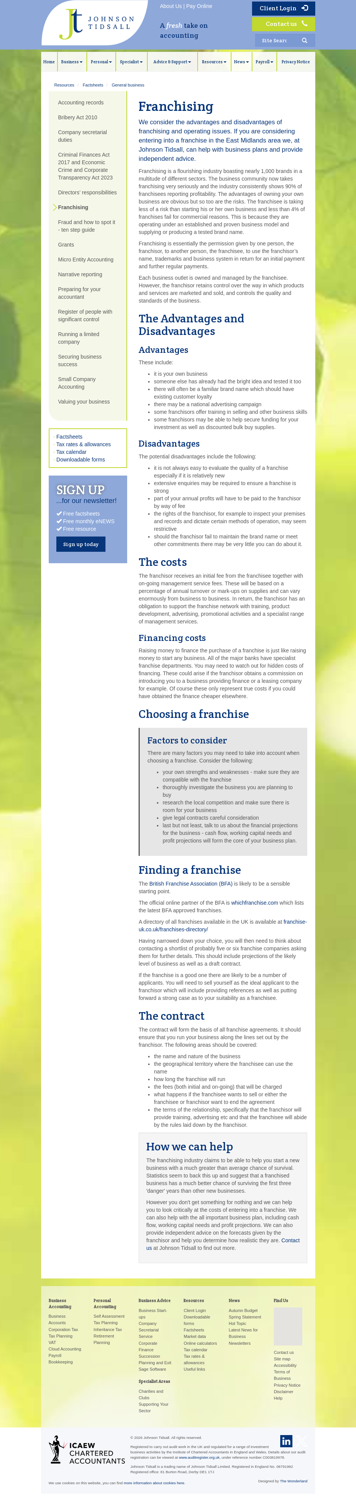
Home (49, 61)
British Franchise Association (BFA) (191, 884)
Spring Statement (245, 1317)
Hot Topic (237, 1323)
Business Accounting (60, 1303)
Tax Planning (61, 1336)
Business (72, 61)
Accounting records (81, 102)
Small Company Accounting (77, 383)
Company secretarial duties (82, 136)
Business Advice (155, 1300)
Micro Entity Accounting (86, 259)
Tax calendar (71, 452)
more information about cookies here (154, 1483)
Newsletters (240, 1343)
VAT (52, 1342)
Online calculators (200, 1343)
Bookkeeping (61, 1362)
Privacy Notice (296, 61)
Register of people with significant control (85, 315)
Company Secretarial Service (149, 1330)
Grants (66, 245)
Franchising (73, 207)
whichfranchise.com (254, 903)
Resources (214, 61)
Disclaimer (283, 1391)
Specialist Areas (154, 1381)
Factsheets (93, 85)
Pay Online (199, 6)
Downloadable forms (80, 460)
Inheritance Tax (108, 1329)
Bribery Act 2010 (77, 117)
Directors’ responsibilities (87, 192)
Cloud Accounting (65, 1349)
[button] (288, 1319)
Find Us (281, 1300)
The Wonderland (293, 1481)
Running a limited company (78, 338)
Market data (195, 1336)
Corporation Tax (63, 1329)
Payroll (264, 61)
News (241, 61)
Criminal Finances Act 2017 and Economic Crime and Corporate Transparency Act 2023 (85, 166)
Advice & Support (172, 61)
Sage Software (152, 1369)
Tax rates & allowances (83, 444)
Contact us (287, 24)
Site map (282, 1359)
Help (278, 1398)
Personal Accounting (105, 1303)
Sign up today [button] (81, 544)
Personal (101, 61)
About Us (171, 6)
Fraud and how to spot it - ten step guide (86, 226)
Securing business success (80, 360)
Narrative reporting (80, 274)
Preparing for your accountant (79, 293)
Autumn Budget (243, 1310)
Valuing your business (84, 402)
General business (128, 85)
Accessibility (285, 1365)
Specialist (131, 61)
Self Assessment (109, 1316)
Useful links (194, 1369)
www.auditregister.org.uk (199, 1457)
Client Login (284, 8)
